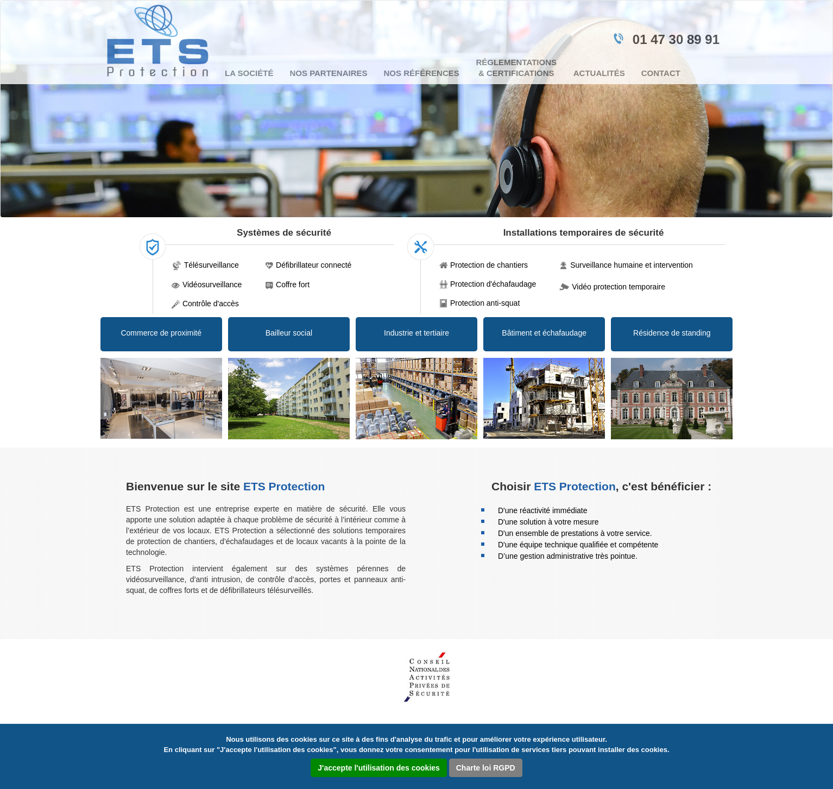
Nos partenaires (328, 73)
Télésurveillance (211, 265)
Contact (660, 73)
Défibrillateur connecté (313, 265)
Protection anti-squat (485, 303)
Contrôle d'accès (210, 303)
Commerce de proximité (161, 333)
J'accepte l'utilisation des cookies (379, 767)
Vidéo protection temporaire (618, 286)
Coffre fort (293, 284)
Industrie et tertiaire (416, 333)
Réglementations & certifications (516, 68)
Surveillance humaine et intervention (631, 265)
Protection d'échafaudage (493, 284)
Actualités (599, 73)
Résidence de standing (671, 333)
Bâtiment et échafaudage (544, 333)
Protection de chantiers (489, 265)
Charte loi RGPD (485, 767)
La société (249, 73)
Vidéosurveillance (212, 284)
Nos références (421, 73)
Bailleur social (289, 333)
